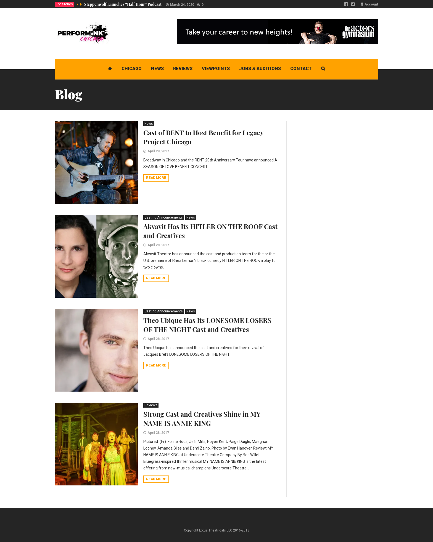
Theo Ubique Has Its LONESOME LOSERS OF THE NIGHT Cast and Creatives (207, 325)
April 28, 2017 (158, 151)
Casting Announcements (163, 217)
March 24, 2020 (182, 5)
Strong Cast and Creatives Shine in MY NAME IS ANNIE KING (201, 418)
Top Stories (64, 4)
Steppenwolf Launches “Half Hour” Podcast (123, 4)
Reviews (150, 405)
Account (371, 4)
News (148, 124)
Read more (156, 178)
